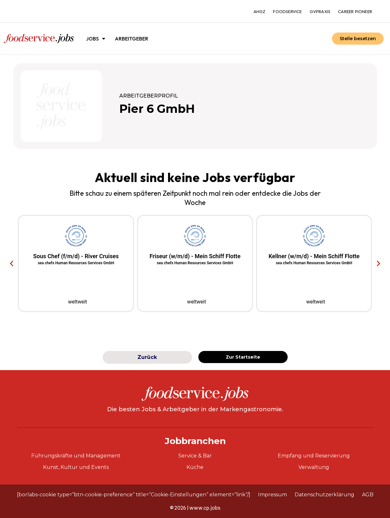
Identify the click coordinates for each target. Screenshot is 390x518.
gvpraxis (320, 11)
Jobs (95, 38)
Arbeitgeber (131, 38)
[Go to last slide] (12, 264)
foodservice (287, 11)
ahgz (260, 11)
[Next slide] (378, 264)
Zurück (147, 357)
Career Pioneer (355, 11)
